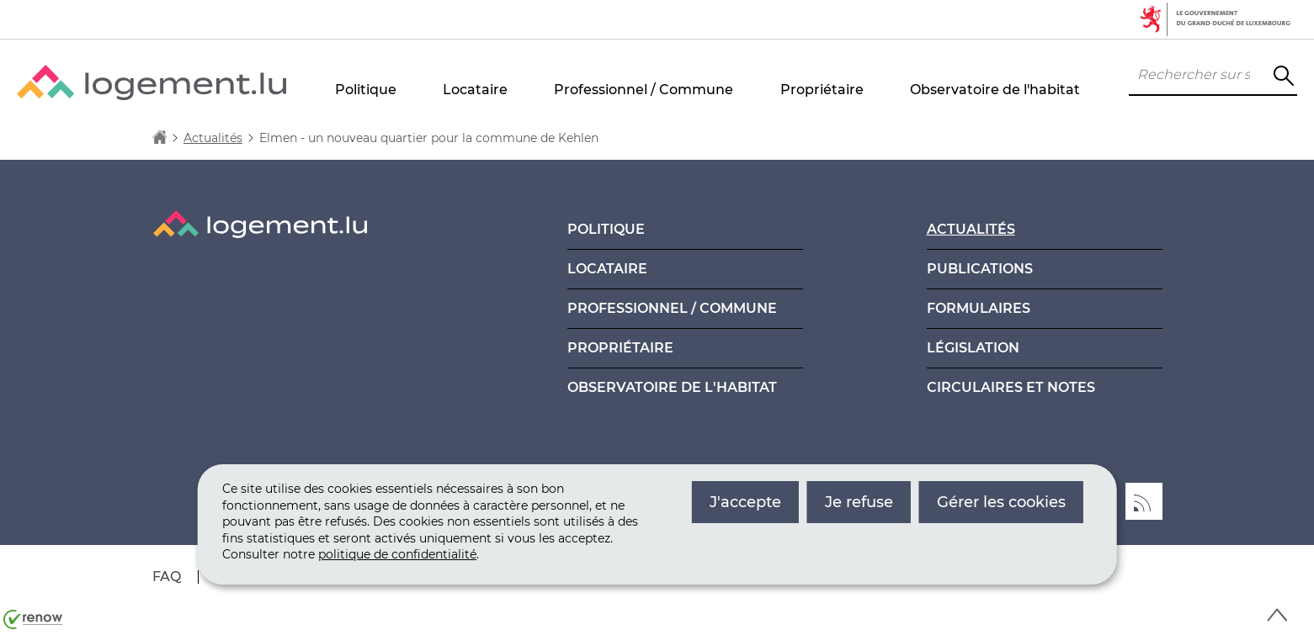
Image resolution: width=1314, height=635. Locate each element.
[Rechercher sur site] (1283, 76)
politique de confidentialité (397, 554)
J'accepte (745, 502)
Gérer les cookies (1001, 502)
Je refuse (859, 502)
